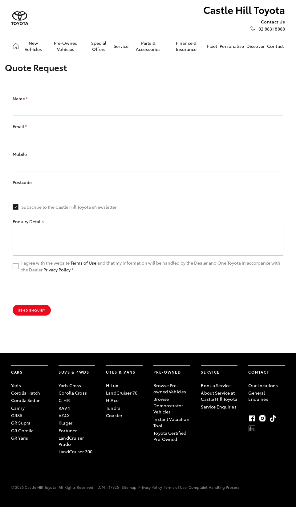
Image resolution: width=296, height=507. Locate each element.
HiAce (112, 400)
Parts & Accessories (148, 46)
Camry (18, 408)
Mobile (20, 154)
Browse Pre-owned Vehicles (169, 388)
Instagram (262, 418)
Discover (255, 46)
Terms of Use (83, 263)
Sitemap (129, 487)
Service (121, 46)
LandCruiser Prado (71, 441)
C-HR (64, 400)
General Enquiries (258, 396)
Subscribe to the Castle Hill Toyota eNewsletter (68, 207)
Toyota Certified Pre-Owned (169, 436)
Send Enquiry (31, 310)
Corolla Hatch (25, 393)
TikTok (273, 418)
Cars (17, 372)
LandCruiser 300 (75, 451)
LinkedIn (252, 429)
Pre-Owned (167, 372)
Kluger (65, 423)
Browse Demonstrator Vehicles (168, 405)
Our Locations (263, 385)
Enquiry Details (28, 221)
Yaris (16, 385)
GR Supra (20, 423)
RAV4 (64, 408)
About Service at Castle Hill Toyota (219, 396)
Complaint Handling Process (214, 487)
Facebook (252, 418)
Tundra (113, 408)
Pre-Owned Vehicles (66, 46)
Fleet (212, 46)
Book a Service (216, 385)
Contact (275, 46)
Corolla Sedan (26, 400)
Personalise (232, 46)
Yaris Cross (70, 385)
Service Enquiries (218, 407)
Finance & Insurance (186, 46)
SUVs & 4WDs (74, 372)
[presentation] (59, 289)
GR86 (16, 415)
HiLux (112, 385)
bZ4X (64, 415)
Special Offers (98, 46)
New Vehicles (33, 46)
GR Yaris (19, 438)
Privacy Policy (57, 269)
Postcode (22, 182)
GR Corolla (22, 430)
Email (20, 126)
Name (20, 98)
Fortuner (68, 430)
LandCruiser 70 (121, 393)
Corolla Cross (73, 393)
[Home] (15, 46)
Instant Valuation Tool (171, 422)
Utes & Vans (120, 372)
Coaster (114, 415)
